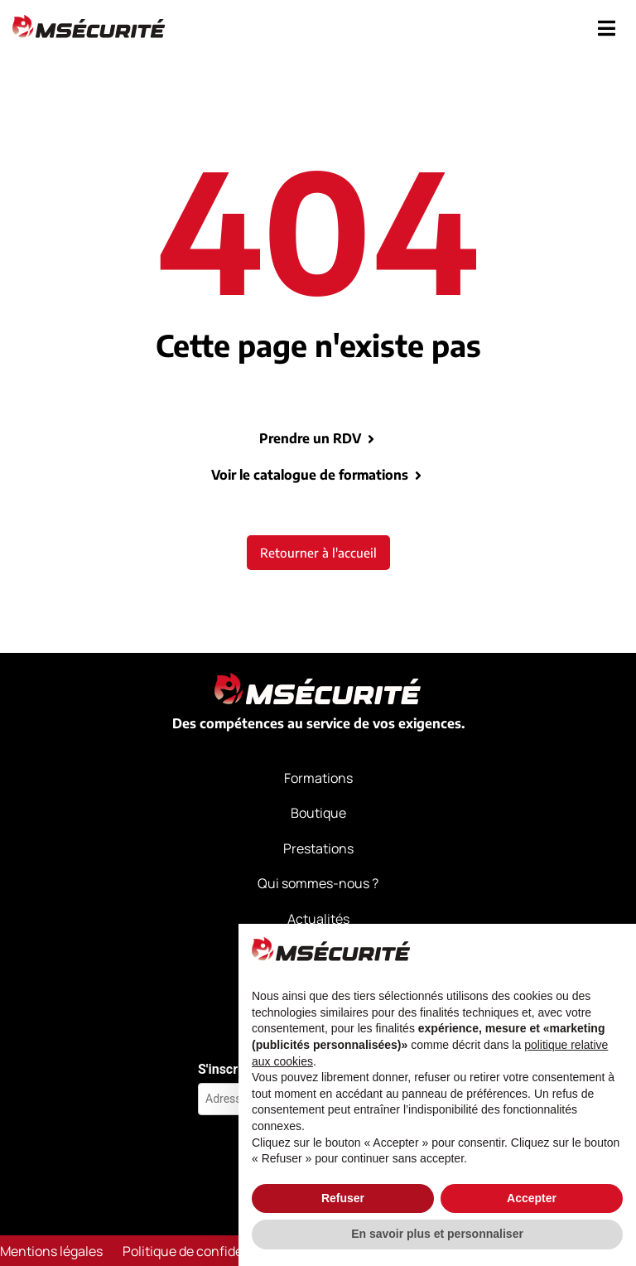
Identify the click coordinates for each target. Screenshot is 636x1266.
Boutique (318, 813)
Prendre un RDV (310, 438)
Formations (318, 778)
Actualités (318, 918)
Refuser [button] (342, 1198)
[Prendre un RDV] (371, 439)
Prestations (318, 848)
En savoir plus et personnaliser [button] (437, 1233)
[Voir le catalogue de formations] (418, 475)
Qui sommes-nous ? (318, 883)
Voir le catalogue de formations (309, 474)
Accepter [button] (531, 1198)
